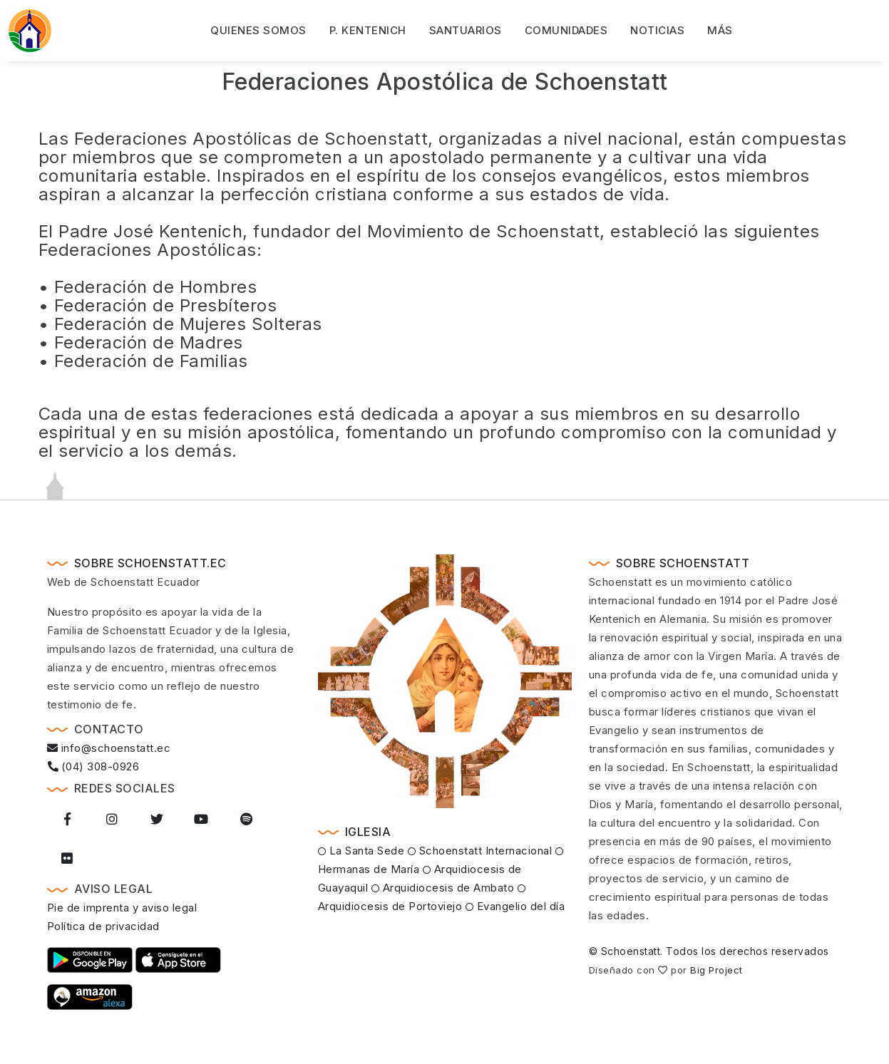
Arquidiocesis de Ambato (443, 887)
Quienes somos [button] (258, 30)
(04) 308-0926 (93, 766)
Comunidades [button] (566, 30)
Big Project (716, 970)
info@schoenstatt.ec (109, 748)
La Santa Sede (361, 850)
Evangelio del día (515, 906)
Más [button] (720, 30)
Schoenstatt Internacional (480, 850)
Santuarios (465, 30)
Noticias (657, 30)
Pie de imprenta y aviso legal (122, 907)
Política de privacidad (103, 926)
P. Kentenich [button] (367, 30)
